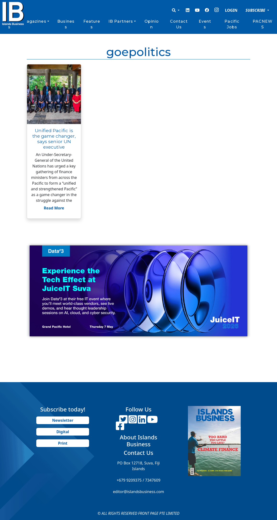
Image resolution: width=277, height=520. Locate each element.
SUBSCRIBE (255, 10)
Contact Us (179, 24)
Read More (54, 208)
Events (205, 24)
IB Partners (120, 21)
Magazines (34, 21)
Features (91, 24)
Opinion (151, 24)
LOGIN (231, 10)
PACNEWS (263, 24)
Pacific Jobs (231, 24)
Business (66, 24)
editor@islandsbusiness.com (138, 491)
